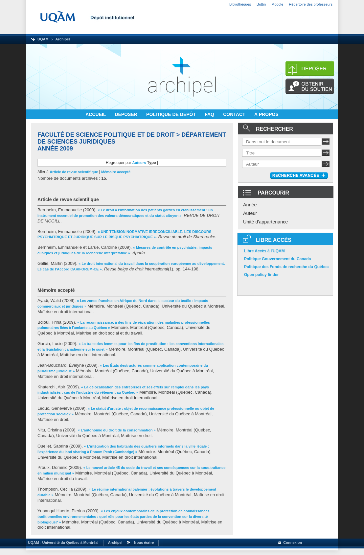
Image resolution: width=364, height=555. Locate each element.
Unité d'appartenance (265, 221)
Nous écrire (144, 542)
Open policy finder (261, 274)
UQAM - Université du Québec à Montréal (62, 542)
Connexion (292, 542)
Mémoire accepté (115, 172)
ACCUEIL (96, 114)
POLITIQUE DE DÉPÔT (171, 114)
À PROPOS (266, 114)
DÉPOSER (126, 114)
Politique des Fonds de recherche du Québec (286, 267)
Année (250, 204)
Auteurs (139, 163)
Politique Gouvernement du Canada (277, 259)
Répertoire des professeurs (310, 4)
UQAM (43, 39)
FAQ (210, 114)
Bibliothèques (240, 4)
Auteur (250, 213)
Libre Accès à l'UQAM (264, 251)
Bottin (261, 4)
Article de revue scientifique (74, 172)
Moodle (277, 4)
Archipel (63, 39)
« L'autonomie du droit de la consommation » (117, 430)
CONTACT (234, 114)
